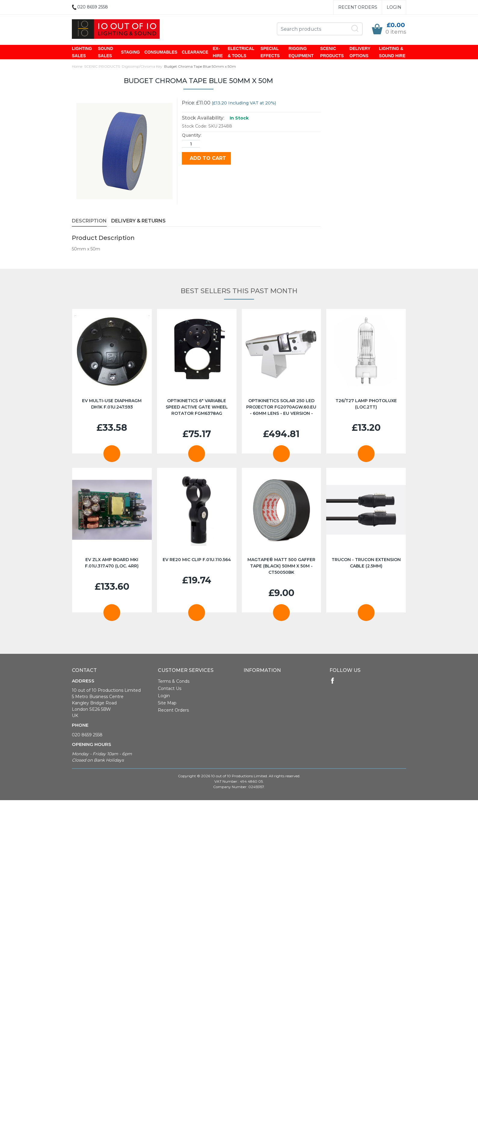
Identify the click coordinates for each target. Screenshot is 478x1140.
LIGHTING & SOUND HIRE (392, 52)
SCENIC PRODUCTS (332, 52)
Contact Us (169, 689)
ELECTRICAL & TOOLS (241, 52)
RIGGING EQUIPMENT (301, 52)
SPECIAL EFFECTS (270, 52)
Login (394, 7)
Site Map (167, 703)
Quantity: (191, 135)
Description (89, 221)
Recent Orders (357, 7)
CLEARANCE (195, 52)
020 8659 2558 (87, 735)
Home (77, 67)
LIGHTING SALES (82, 52)
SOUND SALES (105, 52)
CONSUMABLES (160, 52)
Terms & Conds (173, 682)
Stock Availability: (203, 118)
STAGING (130, 52)
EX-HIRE (218, 52)
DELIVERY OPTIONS (360, 52)
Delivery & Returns (138, 221)
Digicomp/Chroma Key (142, 67)
